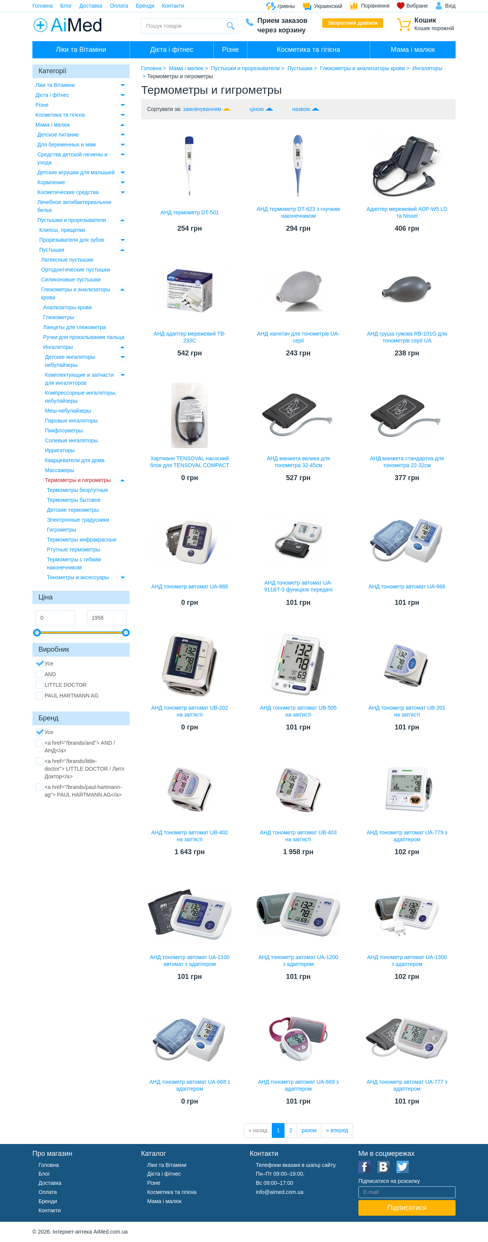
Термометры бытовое (74, 500)
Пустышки (51, 250)
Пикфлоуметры (64, 430)
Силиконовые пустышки (71, 279)
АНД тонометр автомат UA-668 (407, 586)
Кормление (51, 182)
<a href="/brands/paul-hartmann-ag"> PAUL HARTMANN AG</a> (78, 790)
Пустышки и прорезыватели (71, 220)
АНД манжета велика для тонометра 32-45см (298, 461)
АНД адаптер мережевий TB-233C (190, 337)
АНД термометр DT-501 (190, 212)
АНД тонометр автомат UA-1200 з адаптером (298, 960)
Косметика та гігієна (308, 49)
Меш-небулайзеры (68, 411)
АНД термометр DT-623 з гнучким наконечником (298, 212)
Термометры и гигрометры (78, 480)
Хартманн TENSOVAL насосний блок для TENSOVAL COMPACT (189, 461)
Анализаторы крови (67, 307)
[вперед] (337, 1130)
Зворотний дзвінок (352, 23)
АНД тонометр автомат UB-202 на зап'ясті (189, 711)
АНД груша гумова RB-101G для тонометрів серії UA (407, 337)
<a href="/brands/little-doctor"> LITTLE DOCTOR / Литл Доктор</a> (79, 768)
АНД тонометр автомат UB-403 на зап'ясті (298, 835)
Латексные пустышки (67, 260)
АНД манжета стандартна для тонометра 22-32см (407, 461)
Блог (66, 6)
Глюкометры (58, 317)
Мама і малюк (413, 49)
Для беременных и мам (66, 144)
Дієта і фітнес (171, 49)
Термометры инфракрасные (82, 540)
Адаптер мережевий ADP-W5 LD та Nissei (407, 212)
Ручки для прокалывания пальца (84, 337)
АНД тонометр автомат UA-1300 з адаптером (407, 960)
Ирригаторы (60, 450)
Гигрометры (61, 530)
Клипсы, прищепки (62, 230)
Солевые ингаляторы (71, 440)
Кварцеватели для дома (74, 460)
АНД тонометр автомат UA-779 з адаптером (407, 835)
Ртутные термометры (73, 549)
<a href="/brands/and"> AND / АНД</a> (75, 746)
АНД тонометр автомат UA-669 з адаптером (298, 1085)
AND (45, 674)
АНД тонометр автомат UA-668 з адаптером (189, 1085)
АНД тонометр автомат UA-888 (189, 586)
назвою (301, 109)
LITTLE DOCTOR (61, 685)
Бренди (145, 6)
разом (309, 1130)
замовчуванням (202, 109)
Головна (42, 6)
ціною (257, 109)
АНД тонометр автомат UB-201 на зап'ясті (407, 711)
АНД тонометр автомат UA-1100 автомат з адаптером (190, 960)
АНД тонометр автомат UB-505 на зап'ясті (298, 711)
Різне (230, 49)
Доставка (90, 6)
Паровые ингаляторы (71, 421)
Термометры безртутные (77, 490)
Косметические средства (68, 192)
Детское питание (58, 135)
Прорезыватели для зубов (71, 240)
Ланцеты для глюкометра (74, 327)
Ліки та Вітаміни (81, 49)
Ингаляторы (58, 347)
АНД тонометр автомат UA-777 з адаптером (407, 1085)
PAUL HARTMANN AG (66, 695)
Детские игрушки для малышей (76, 172)
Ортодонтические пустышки (75, 270)
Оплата (119, 6)
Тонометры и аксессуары (78, 577)
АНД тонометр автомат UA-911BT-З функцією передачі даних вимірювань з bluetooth (298, 589)
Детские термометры (73, 510)
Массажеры (59, 470)
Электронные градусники (78, 520)
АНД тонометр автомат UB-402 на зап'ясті (189, 835)
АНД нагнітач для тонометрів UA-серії (298, 337)
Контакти (173, 6)
